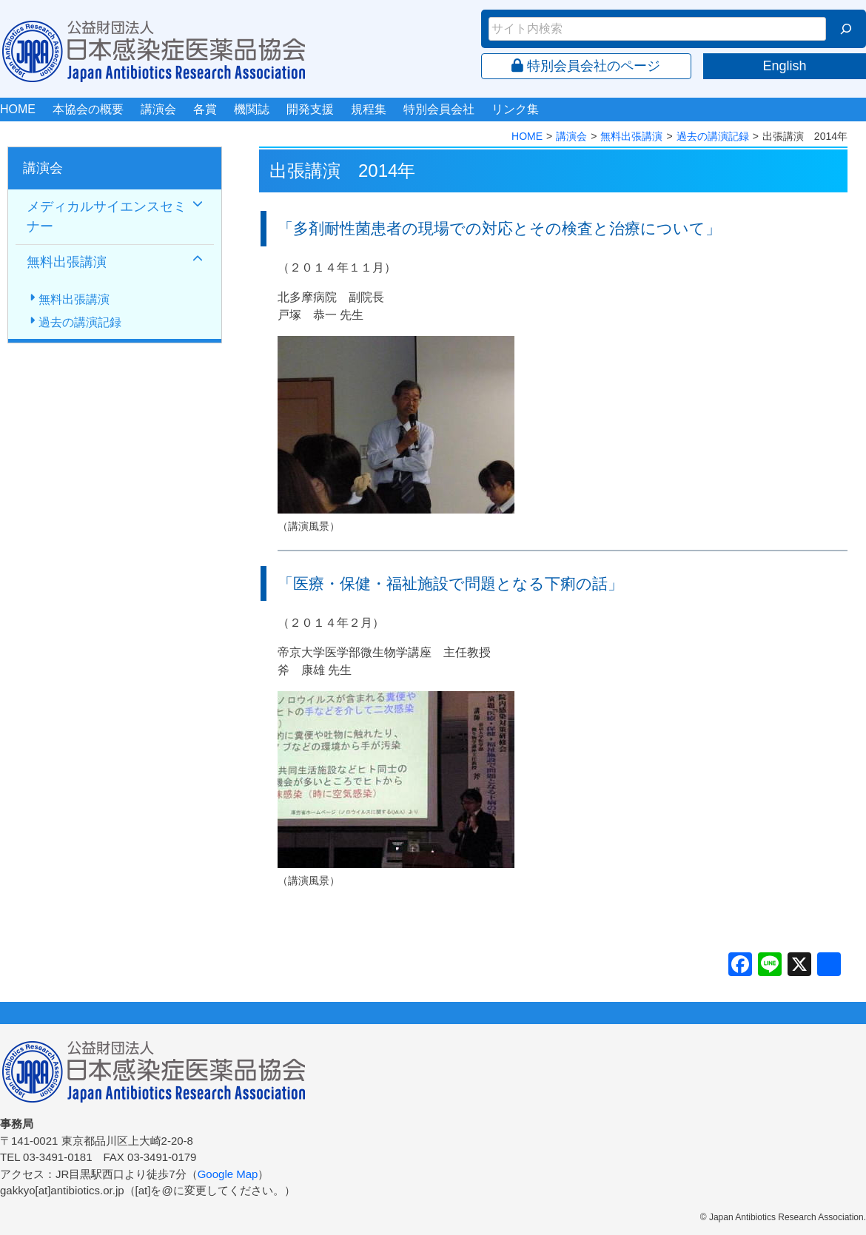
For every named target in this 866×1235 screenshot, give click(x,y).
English (784, 65)
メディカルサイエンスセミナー (107, 216)
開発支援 (310, 109)
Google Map (228, 1174)
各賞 (205, 109)
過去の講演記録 (713, 136)
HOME (18, 109)
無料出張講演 (631, 136)
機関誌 (251, 109)
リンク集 (515, 109)
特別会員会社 (438, 109)
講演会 (158, 109)
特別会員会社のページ (585, 65)
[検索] (846, 29)
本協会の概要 (88, 109)
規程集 (368, 109)
